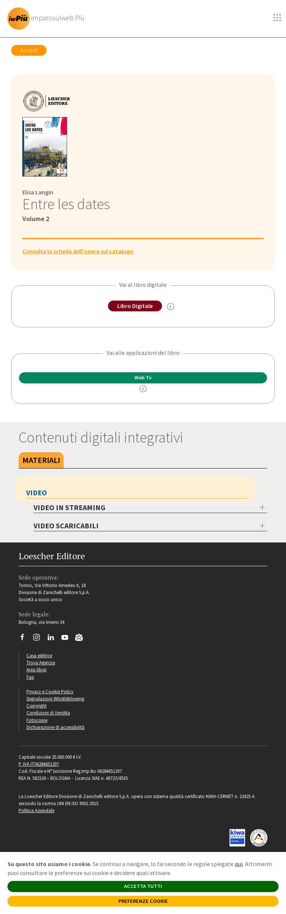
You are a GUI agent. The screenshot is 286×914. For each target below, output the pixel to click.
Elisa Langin (37, 192)
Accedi (28, 50)
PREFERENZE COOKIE (143, 901)
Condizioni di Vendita (48, 713)
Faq (30, 677)
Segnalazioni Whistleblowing (55, 698)
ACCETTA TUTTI (143, 886)
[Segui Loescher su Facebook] (25, 639)
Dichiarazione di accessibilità (55, 727)
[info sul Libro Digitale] (170, 306)
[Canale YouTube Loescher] (67, 639)
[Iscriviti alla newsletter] (81, 638)
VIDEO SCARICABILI (66, 525)
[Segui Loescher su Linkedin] (53, 639)
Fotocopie (36, 720)
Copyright (36, 706)
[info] (143, 388)
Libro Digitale (135, 305)
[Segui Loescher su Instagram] (39, 639)
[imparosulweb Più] (48, 18)
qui (239, 864)
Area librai (36, 669)
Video (36, 492)
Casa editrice (39, 655)
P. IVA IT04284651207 (39, 764)
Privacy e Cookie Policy (49, 691)
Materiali (41, 460)
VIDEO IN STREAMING (69, 507)
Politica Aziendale (36, 810)
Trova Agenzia (40, 662)
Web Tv (143, 377)
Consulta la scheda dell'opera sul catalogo (78, 251)
